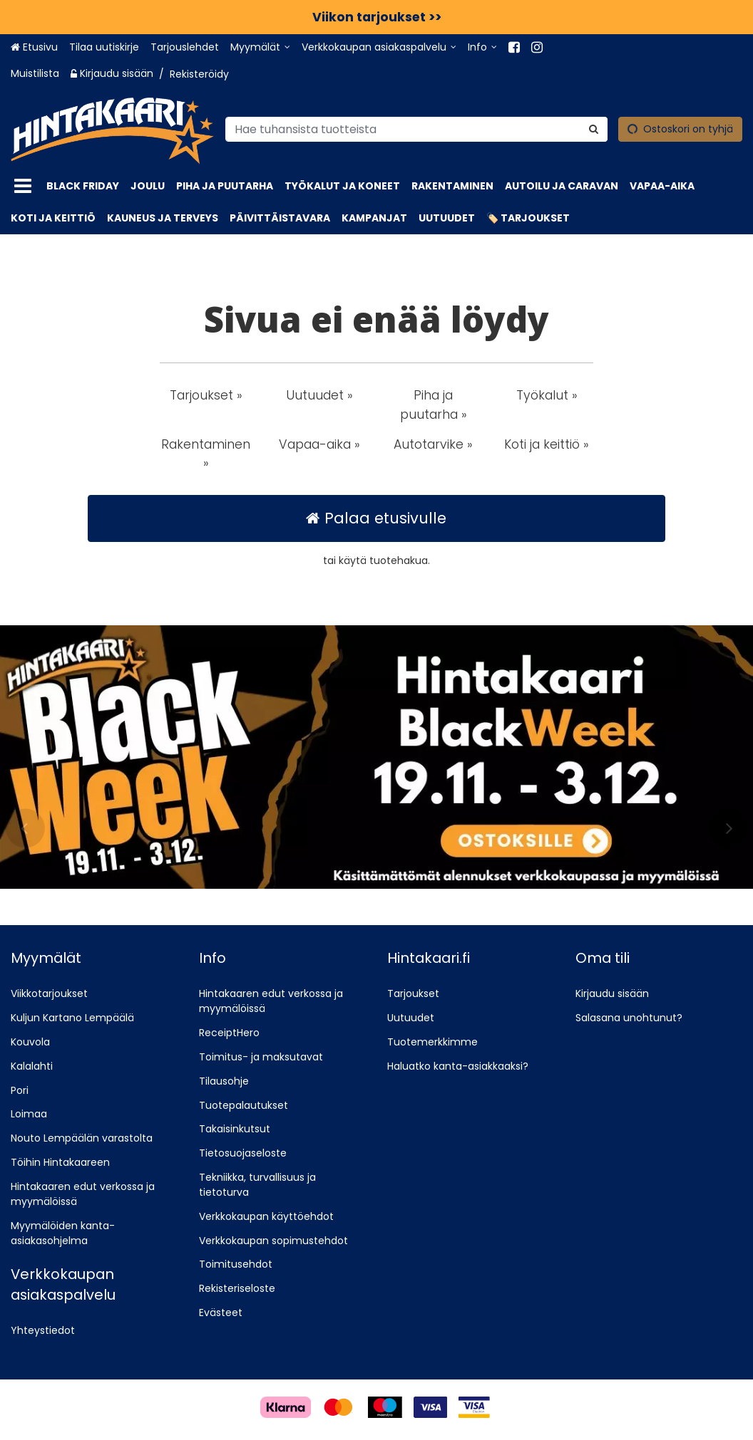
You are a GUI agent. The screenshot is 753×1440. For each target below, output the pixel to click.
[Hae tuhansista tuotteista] (416, 128)
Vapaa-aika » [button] (319, 444)
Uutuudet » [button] (319, 395)
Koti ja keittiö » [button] (546, 444)
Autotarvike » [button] (433, 444)
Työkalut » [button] (547, 395)
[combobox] (416, 128)
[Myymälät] (260, 47)
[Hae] (594, 128)
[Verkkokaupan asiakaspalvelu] (379, 47)
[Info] (482, 47)
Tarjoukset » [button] (206, 395)
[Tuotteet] (23, 186)
